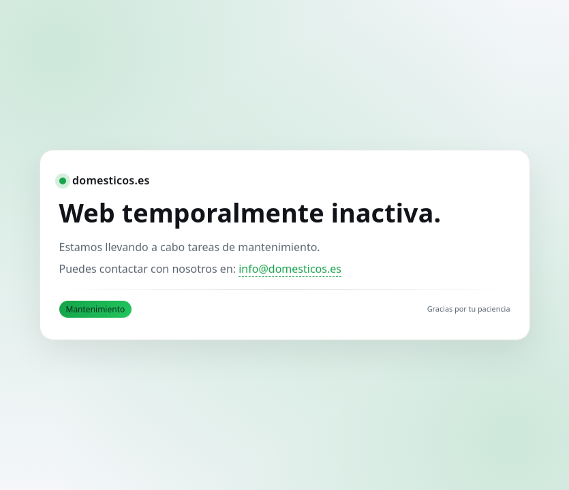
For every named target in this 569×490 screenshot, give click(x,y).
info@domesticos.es (290, 268)
